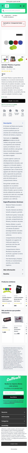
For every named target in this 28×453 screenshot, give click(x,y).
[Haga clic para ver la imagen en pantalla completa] (13, 42)
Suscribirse (13, 397)
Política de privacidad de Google (16, 402)
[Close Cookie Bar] (26, 428)
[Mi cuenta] (21, 6)
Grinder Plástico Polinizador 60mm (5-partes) (7, 299)
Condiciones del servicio (9, 403)
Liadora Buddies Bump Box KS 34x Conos (18, 299)
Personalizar (14, 449)
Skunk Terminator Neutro (17, 329)
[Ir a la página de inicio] (12, 6)
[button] (13, 412)
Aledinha (4, 327)
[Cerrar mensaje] (23, 24)
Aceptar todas (14, 444)
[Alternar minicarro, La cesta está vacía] (24, 6)
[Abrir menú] (2, 6)
